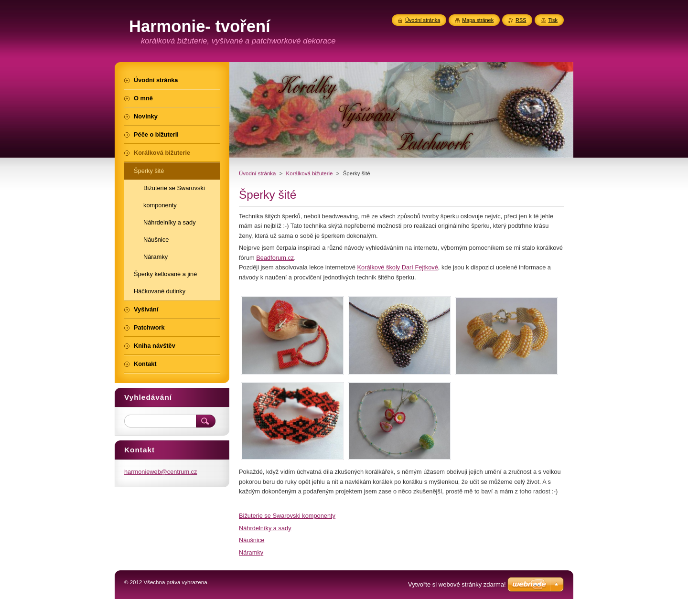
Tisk (553, 20)
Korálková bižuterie (309, 173)
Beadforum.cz (275, 257)
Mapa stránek (478, 20)
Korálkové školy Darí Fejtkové (397, 267)
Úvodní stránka (257, 173)
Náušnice (251, 540)
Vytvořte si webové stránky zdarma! (457, 584)
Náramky (251, 552)
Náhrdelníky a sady (265, 528)
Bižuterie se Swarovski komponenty (287, 515)
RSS (521, 20)
